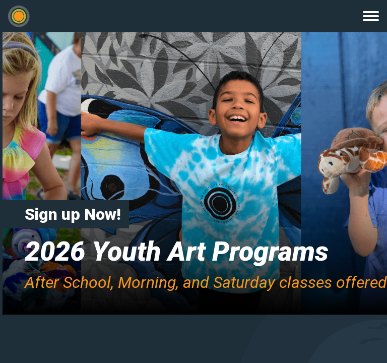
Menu (371, 16)
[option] (193, 173)
